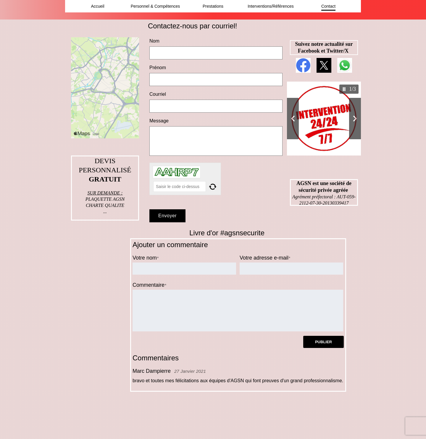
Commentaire (148, 285)
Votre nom (145, 258)
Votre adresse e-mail (264, 258)
